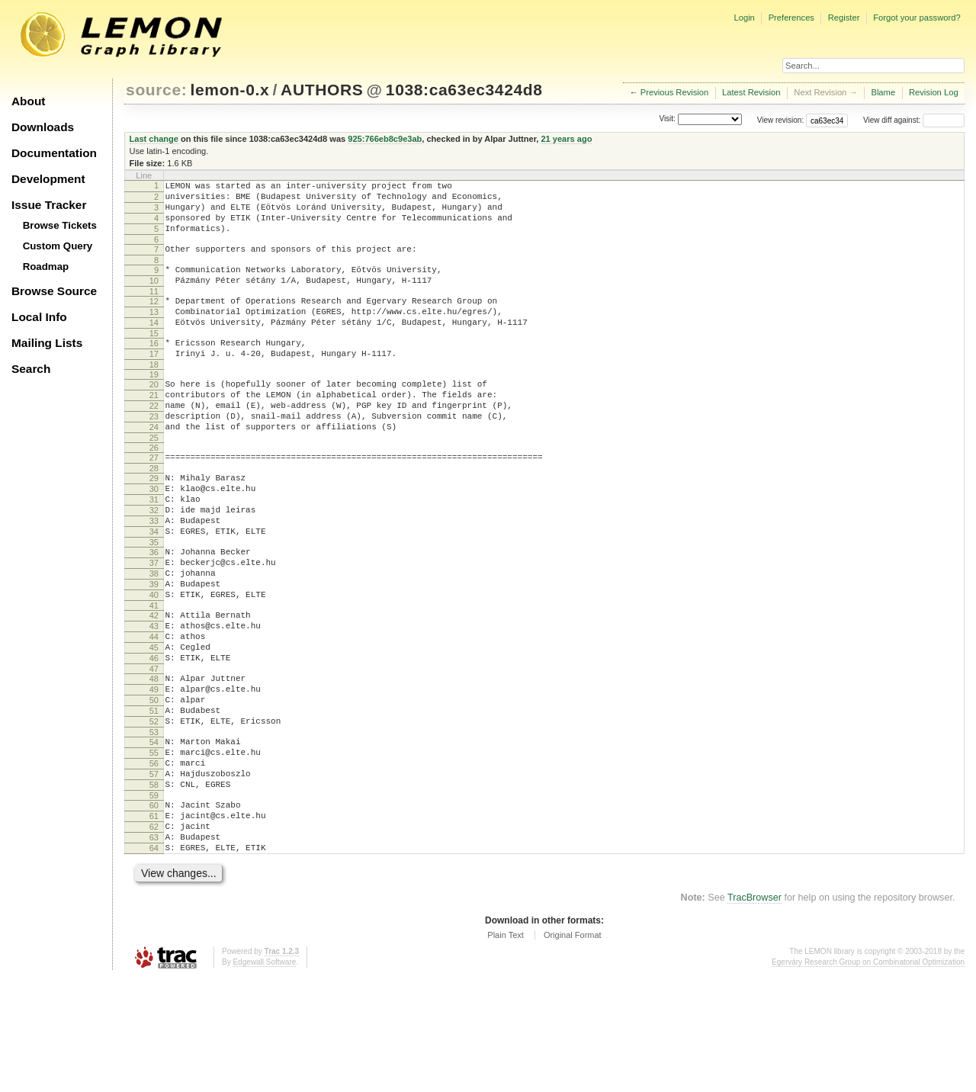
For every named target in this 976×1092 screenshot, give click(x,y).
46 (154, 735)
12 (154, 319)
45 (154, 722)
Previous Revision (674, 92)
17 (154, 381)
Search (30, 368)
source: (156, 89)
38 (154, 635)
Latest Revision (751, 92)
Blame (883, 92)
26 (154, 488)
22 (154, 440)
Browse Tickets (60, 225)
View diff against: (914, 120)
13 (154, 332)
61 (154, 921)
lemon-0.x (230, 89)
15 (154, 358)
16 (154, 368)
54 (154, 833)
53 (154, 823)
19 (154, 404)
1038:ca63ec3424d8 (464, 89)
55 (154, 846)
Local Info (39, 316)
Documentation (54, 152)
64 (154, 960)
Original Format (573, 1049)
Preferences (791, 17)
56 (154, 859)
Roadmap (46, 266)
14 (154, 345)
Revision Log (933, 92)
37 (154, 622)
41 (154, 674)
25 (154, 478)
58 (154, 885)
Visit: (667, 119)
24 (154, 466)
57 (154, 872)
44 (154, 710)
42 (154, 684)
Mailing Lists (46, 342)
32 (154, 560)
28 (154, 511)
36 (154, 609)
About (28, 101)
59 (154, 898)
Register (844, 17)
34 (154, 586)
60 (154, 908)
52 (154, 810)
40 (154, 661)
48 (154, 758)
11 (154, 309)
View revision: (780, 120)
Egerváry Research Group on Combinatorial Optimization (868, 1076)
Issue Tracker (48, 204)
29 (154, 521)
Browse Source (54, 290)
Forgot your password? (916, 17)
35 (154, 599)
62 (154, 934)
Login (744, 17)
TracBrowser (754, 1012)
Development (48, 178)
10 (154, 296)
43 (154, 697)
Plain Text (505, 1049)
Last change (154, 138)
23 (154, 453)
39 (154, 648)
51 (154, 797)
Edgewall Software (264, 1076)
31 (154, 547)
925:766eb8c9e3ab (385, 138)
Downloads (42, 126)
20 (154, 414)
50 (154, 784)
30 (154, 534)
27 (154, 498)
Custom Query (58, 246)
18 (154, 394)
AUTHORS (322, 89)
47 (154, 748)
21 (154, 427)
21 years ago (566, 138)
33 (154, 573)
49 (154, 771)
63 (154, 947)
